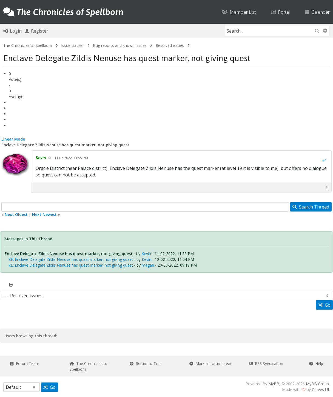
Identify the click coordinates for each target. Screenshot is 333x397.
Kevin (146, 253)
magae (148, 265)
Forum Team (24, 363)
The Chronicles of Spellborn (27, 45)
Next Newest (44, 214)
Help (316, 363)
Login (12, 31)
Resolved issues (170, 45)
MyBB (273, 383)
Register (36, 31)
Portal (280, 12)
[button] (327, 187)
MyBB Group (317, 383)
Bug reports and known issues (120, 45)
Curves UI (320, 389)
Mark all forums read (210, 363)
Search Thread (310, 207)
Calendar (317, 12)
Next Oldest (16, 214)
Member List (239, 12)
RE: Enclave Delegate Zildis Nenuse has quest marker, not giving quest (70, 259)
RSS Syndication (266, 363)
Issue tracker (72, 45)
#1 (324, 160)
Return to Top (145, 363)
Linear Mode (13, 139)
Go (324, 305)
